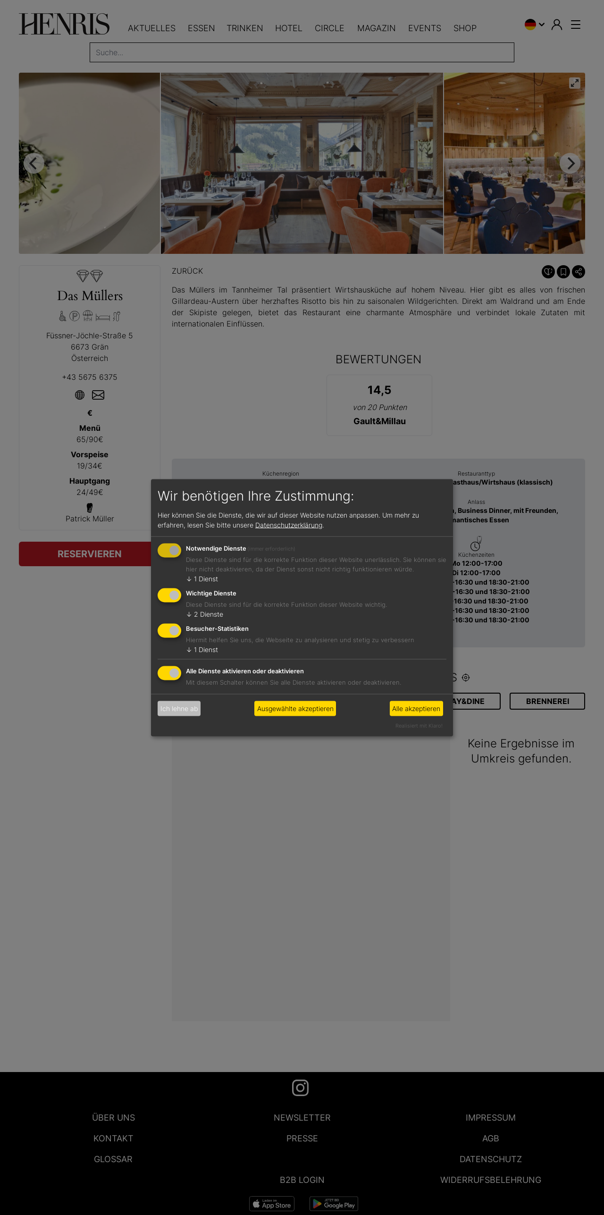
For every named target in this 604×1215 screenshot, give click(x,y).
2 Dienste (204, 614)
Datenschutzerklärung (288, 525)
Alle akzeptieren (416, 708)
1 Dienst (202, 579)
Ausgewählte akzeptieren (295, 708)
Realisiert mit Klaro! (419, 725)
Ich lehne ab (179, 708)
